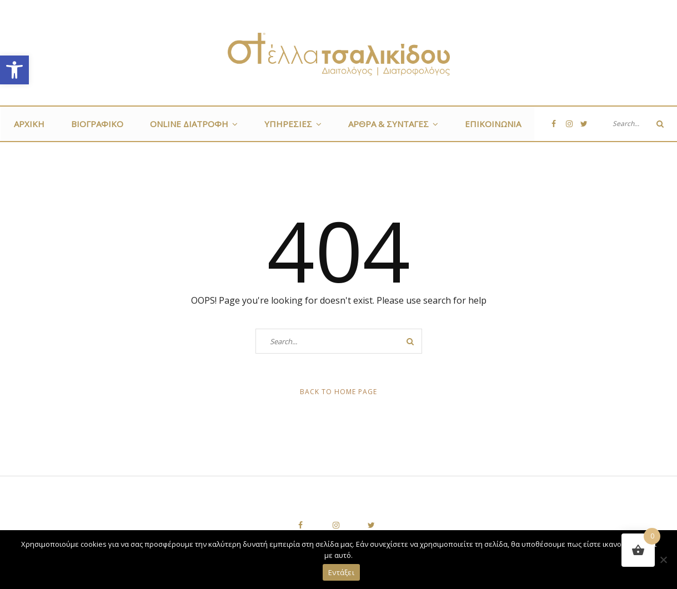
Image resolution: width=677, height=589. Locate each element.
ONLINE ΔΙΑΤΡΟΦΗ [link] (189, 123)
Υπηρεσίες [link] (288, 123)
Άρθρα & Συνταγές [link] (388, 123)
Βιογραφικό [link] (97, 123)
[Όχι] (663, 559)
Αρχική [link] (29, 123)
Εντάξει (341, 572)
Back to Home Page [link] (338, 391)
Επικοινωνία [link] (493, 123)
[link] (14, 70)
